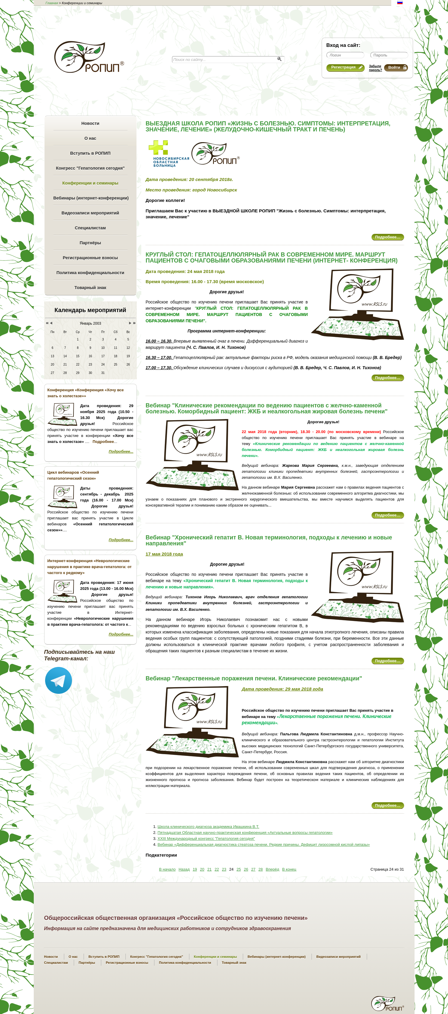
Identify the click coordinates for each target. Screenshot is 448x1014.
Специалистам (90, 227)
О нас (90, 138)
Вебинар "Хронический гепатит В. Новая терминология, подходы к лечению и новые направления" (269, 540)
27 (253, 869)
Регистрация (346, 67)
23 (224, 869)
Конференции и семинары (90, 183)
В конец (289, 869)
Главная (52, 3)
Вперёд (272, 869)
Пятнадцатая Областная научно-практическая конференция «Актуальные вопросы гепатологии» (245, 832)
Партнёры (90, 242)
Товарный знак (90, 287)
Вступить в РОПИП (90, 153)
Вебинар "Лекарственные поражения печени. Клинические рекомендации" (254, 678)
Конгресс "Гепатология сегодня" (90, 168)
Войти (397, 67)
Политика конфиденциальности (90, 272)
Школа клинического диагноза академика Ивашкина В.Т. (208, 826)
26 (246, 869)
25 (239, 869)
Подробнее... (121, 451)
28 (260, 869)
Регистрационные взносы (90, 257)
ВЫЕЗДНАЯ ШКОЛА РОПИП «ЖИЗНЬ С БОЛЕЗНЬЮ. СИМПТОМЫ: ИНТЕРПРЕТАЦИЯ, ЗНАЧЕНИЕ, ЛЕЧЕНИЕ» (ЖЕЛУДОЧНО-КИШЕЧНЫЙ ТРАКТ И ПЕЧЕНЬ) (268, 126)
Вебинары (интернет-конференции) (90, 198)
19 (195, 869)
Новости (90, 123)
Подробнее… (388, 237)
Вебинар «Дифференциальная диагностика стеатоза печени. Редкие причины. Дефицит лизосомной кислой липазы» (264, 844)
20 (202, 869)
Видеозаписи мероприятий (90, 213)
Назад (184, 869)
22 (217, 869)
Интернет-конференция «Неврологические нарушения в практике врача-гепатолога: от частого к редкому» (89, 567)
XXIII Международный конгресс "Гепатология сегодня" (206, 838)
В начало (167, 869)
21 (209, 869)
